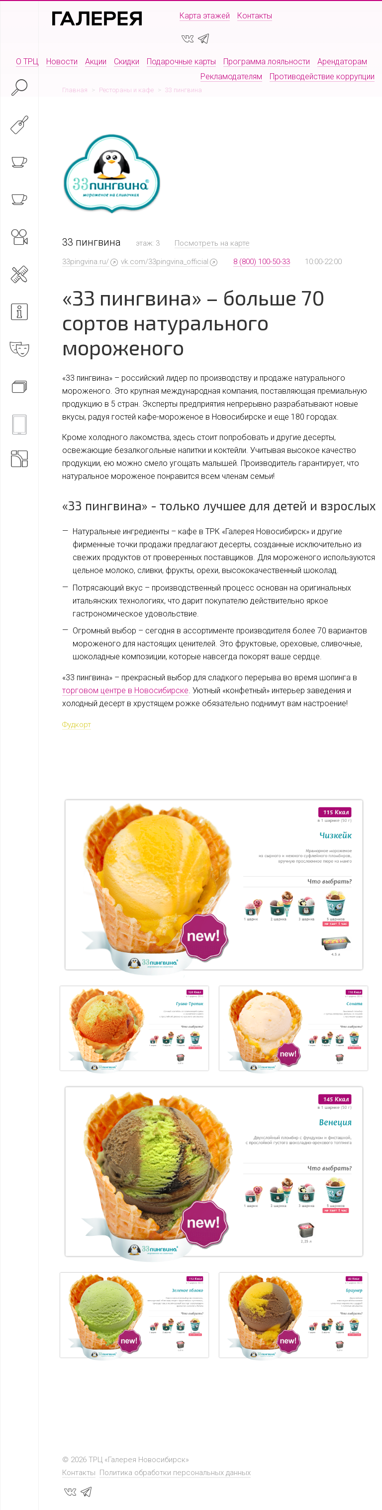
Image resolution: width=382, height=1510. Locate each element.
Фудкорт (76, 724)
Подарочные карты (181, 61)
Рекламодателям (231, 76)
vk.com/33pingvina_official (164, 261)
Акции (95, 61)
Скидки (126, 61)
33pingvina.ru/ (85, 261)
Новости (62, 61)
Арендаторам (342, 61)
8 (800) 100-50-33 (261, 261)
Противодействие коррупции (322, 76)
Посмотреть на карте (212, 243)
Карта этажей (205, 15)
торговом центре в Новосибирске (125, 690)
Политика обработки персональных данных (175, 1472)
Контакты (254, 15)
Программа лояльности (266, 61)
